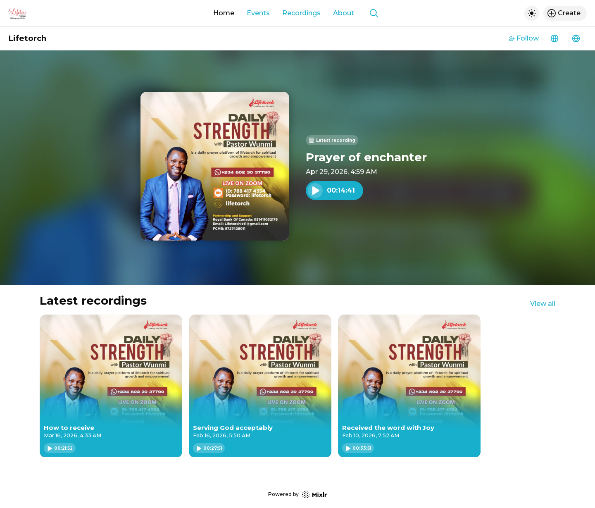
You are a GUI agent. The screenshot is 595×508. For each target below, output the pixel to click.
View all (542, 304)
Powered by (297, 494)
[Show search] (374, 13)
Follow (524, 38)
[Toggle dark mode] (531, 13)
